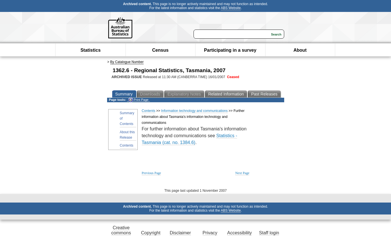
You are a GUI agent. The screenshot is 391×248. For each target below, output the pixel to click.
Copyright (150, 232)
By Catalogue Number (127, 62)
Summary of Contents (127, 118)
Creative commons (121, 230)
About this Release (127, 134)
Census (160, 50)
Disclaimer (180, 232)
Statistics (90, 50)
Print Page (138, 100)
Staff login (269, 232)
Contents (126, 145)
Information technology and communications (194, 111)
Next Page (242, 173)
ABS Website (231, 8)
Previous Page (151, 173)
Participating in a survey (230, 50)
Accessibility (239, 232)
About (300, 50)
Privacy (210, 232)
